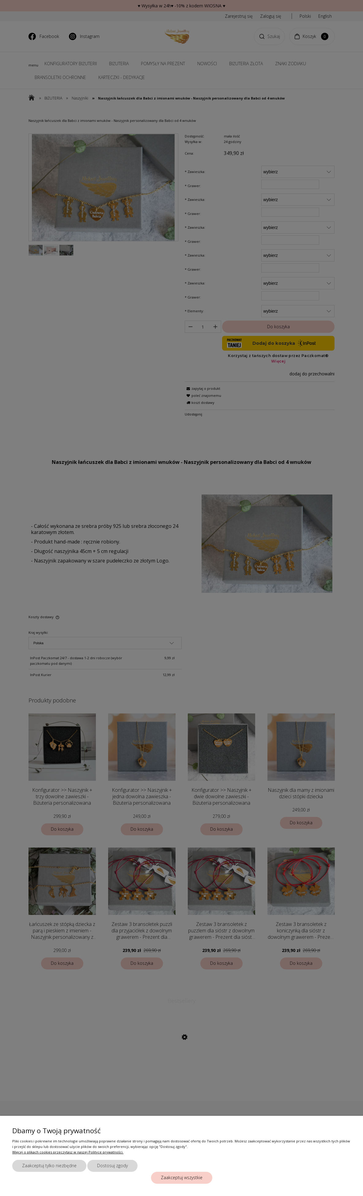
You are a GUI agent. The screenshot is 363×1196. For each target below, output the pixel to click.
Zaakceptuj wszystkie (181, 1177)
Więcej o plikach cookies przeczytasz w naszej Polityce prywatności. (67, 1152)
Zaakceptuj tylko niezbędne (49, 1165)
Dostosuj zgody (112, 1165)
